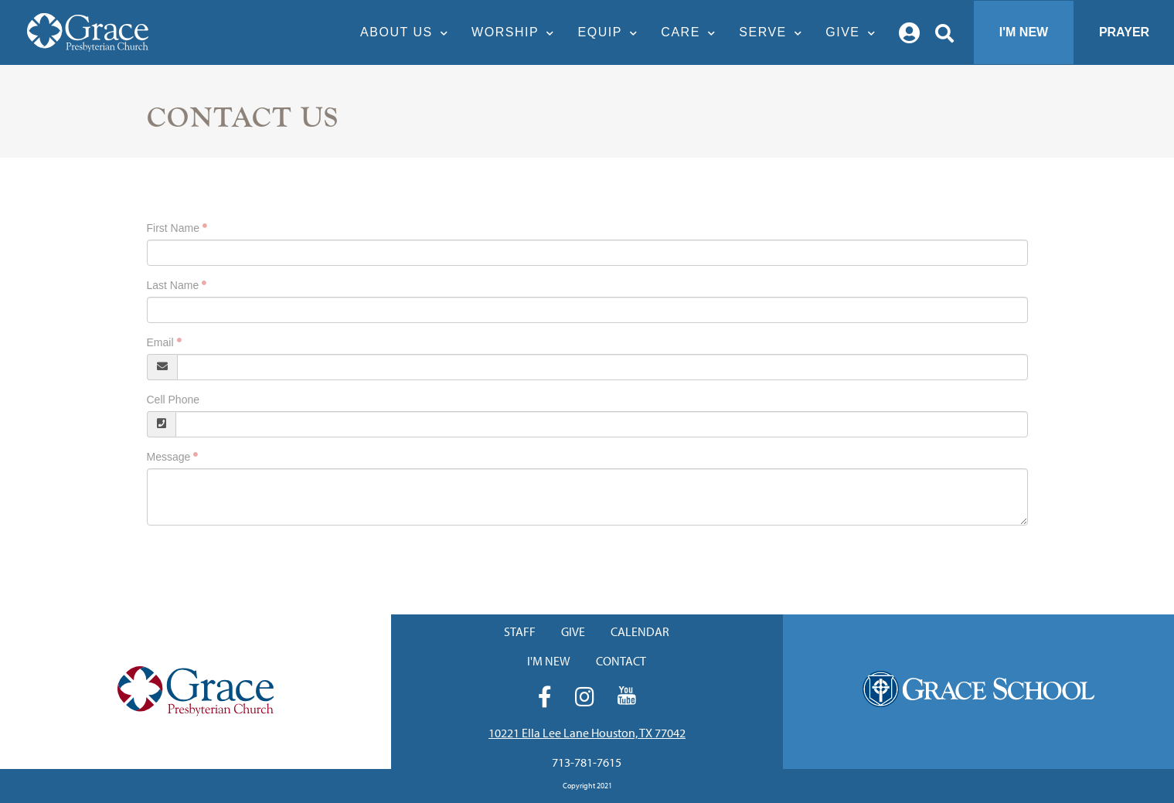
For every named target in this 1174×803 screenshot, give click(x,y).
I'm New (1023, 32)
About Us (408, 32)
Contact (621, 661)
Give (854, 32)
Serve (774, 32)
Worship (516, 32)
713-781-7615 (586, 762)
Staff (520, 631)
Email (160, 342)
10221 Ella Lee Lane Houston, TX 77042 (587, 732)
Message (169, 457)
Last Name (173, 285)
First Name (173, 228)
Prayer (1124, 32)
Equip (612, 32)
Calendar (640, 631)
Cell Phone (173, 399)
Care (692, 32)
